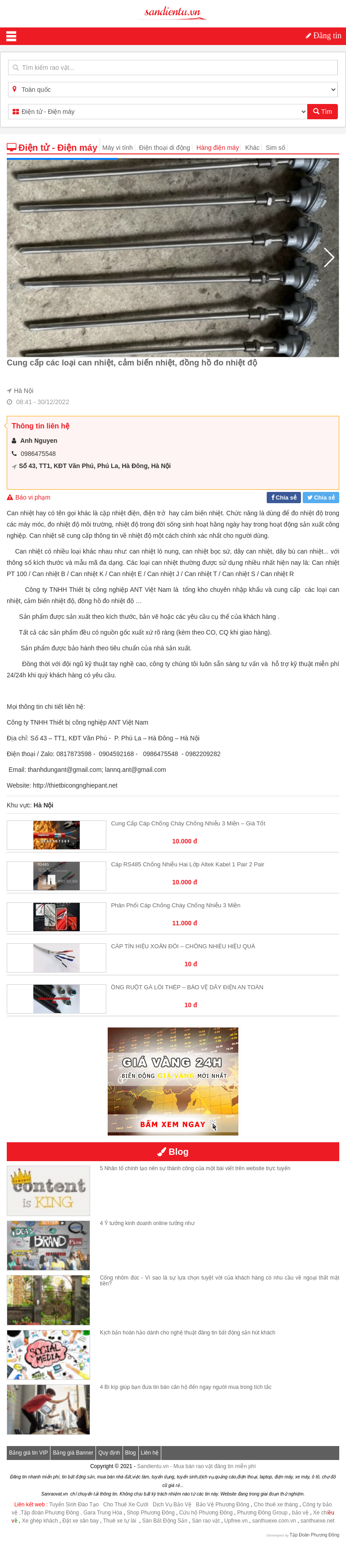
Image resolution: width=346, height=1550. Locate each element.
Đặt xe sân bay (81, 1521)
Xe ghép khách (40, 1521)
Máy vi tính (117, 147)
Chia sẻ (286, 497)
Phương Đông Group (261, 1512)
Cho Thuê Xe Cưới (125, 1504)
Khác (252, 147)
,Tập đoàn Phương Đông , (50, 1512)
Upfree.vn (236, 1521)
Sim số (275, 147)
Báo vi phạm (28, 497)
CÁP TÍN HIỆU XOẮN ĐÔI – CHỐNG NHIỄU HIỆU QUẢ (183, 946)
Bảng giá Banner (73, 1453)
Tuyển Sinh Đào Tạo (74, 1504)
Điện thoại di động (165, 147)
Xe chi (320, 1512)
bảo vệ (301, 1512)
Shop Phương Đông (150, 1512)
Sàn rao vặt (206, 1521)
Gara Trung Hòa (102, 1512)
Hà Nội (23, 390)
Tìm (322, 111)
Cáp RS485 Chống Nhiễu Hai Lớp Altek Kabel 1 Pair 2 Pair (187, 864)
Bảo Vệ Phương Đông (222, 1504)
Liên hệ (150, 1453)
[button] (329, 257)
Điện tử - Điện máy (52, 148)
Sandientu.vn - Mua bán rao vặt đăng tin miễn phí (196, 1466)
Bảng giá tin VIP (28, 1453)
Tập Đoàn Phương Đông (314, 1534)
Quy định (109, 1453)
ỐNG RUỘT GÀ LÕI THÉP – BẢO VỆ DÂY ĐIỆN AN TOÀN (187, 987)
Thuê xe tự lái (120, 1521)
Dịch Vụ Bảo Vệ (172, 1504)
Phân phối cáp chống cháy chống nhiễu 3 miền (175, 905)
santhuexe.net (317, 1521)
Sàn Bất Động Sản (164, 1521)
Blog (130, 1453)
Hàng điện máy (217, 147)
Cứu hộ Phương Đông (206, 1512)
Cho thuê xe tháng (276, 1504)
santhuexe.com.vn (274, 1521)
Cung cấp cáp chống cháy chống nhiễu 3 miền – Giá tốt (188, 823)
